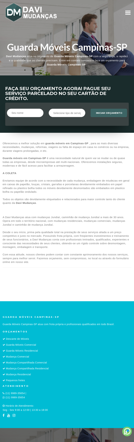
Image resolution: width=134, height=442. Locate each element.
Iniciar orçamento (109, 113)
